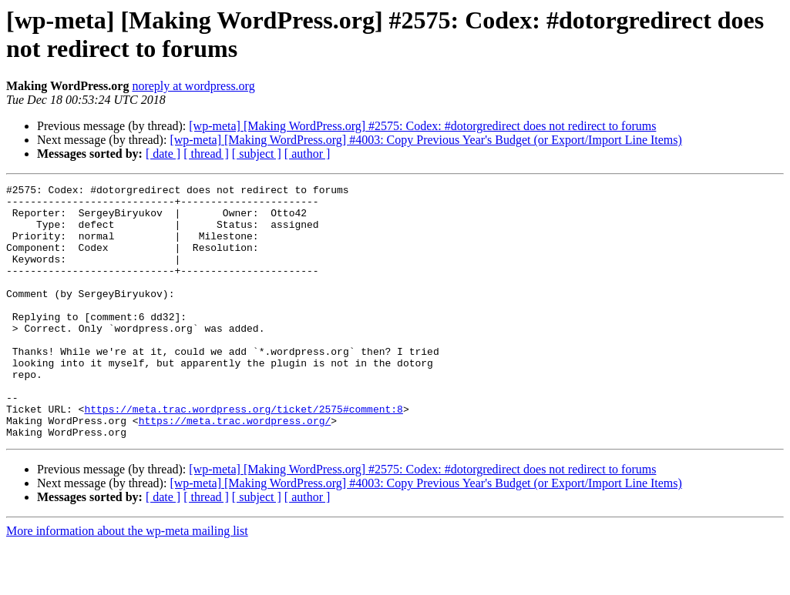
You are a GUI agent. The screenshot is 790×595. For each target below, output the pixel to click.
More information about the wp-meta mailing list (127, 581)
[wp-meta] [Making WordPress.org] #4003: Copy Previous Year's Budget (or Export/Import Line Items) (425, 139)
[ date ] (163, 153)
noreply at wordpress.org (193, 85)
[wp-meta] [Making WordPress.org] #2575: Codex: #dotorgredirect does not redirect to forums (422, 125)
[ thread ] (206, 153)
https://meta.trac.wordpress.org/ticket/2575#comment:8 (243, 455)
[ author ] (307, 153)
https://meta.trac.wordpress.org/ (235, 469)
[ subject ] (256, 153)
